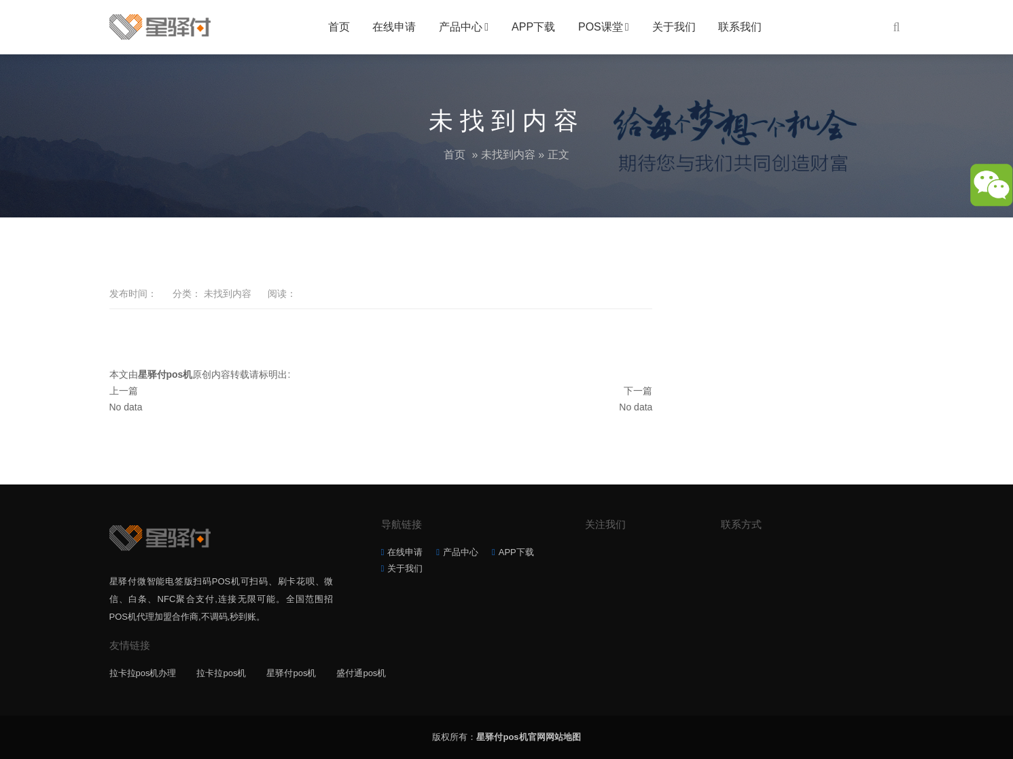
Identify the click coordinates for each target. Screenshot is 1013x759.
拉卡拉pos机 (221, 673)
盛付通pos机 (361, 673)
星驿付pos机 (291, 673)
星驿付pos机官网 (510, 737)
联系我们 (740, 27)
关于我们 (674, 27)
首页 (339, 27)
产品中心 (460, 27)
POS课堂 (600, 27)
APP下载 (533, 27)
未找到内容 (508, 154)
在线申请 (394, 27)
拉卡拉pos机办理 (143, 673)
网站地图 (563, 737)
